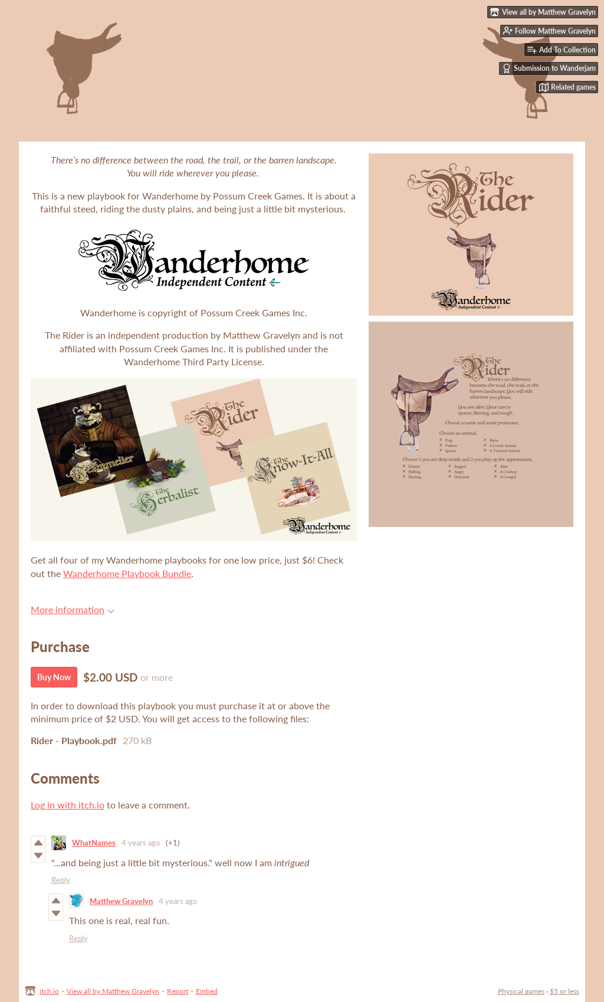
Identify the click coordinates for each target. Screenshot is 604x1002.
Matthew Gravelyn (121, 901)
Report (177, 991)
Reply (60, 880)
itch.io (49, 991)
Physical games (521, 991)
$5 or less (564, 991)
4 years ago (141, 842)
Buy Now (54, 677)
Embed (207, 991)
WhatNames (94, 842)
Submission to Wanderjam (549, 68)
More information (72, 609)
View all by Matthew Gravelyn (113, 991)
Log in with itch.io (67, 804)
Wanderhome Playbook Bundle (127, 573)
